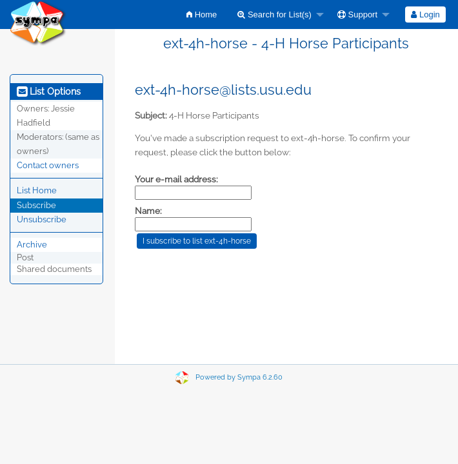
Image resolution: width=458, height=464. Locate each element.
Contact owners (48, 165)
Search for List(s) (274, 14)
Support (357, 14)
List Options (49, 91)
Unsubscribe (41, 219)
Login (425, 14)
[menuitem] (201, 14)
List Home (37, 190)
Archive (32, 244)
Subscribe (36, 205)
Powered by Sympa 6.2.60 (239, 377)
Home (201, 14)
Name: (148, 211)
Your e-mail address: (176, 179)
